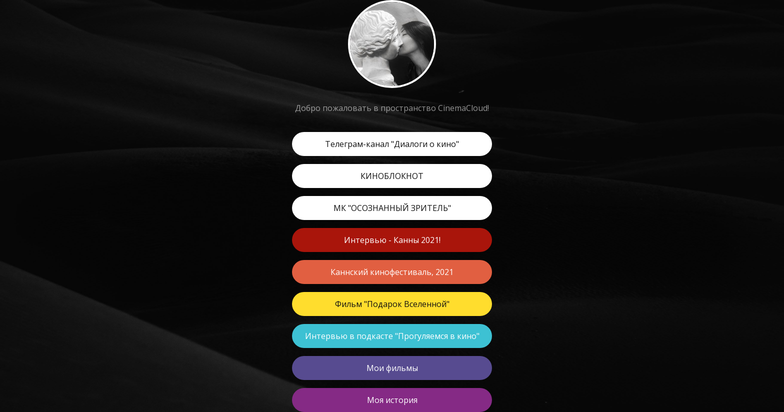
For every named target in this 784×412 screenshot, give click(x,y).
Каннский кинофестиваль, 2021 (392, 272)
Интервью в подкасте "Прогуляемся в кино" (392, 336)
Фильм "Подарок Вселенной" (392, 304)
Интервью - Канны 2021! (392, 240)
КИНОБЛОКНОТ (392, 176)
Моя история (392, 400)
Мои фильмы (392, 368)
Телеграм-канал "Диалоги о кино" (392, 144)
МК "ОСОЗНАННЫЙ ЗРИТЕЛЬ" (392, 208)
